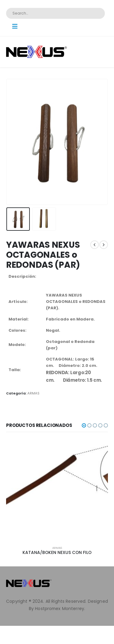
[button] (84, 425)
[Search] (96, 13)
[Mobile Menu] (17, 26)
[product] (57, 490)
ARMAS (33, 393)
